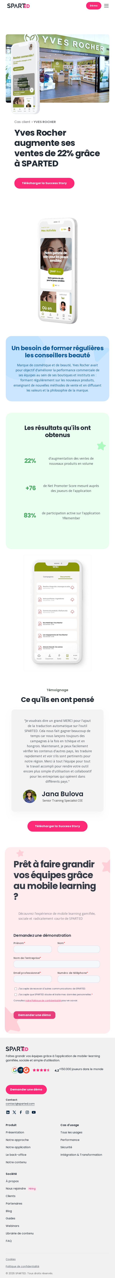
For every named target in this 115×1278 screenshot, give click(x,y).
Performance (69, 1140)
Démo (94, 5)
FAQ (9, 1241)
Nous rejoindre (16, 1188)
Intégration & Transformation (81, 1155)
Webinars (12, 1226)
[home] (18, 5)
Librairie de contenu (20, 1233)
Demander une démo (26, 1089)
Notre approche (17, 1140)
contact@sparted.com (20, 1103)
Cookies (11, 1259)
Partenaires (14, 1203)
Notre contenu (16, 1162)
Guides (10, 1218)
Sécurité (66, 1147)
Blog (9, 1211)
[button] (105, 5)
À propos (12, 1181)
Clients (10, 1196)
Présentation (15, 1132)
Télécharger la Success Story (44, 183)
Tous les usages (71, 1132)
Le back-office (16, 1155)
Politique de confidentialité (22, 1266)
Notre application (18, 1147)
